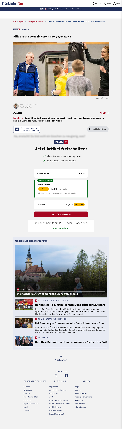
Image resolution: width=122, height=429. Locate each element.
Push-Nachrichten (30, 405)
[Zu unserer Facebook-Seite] (66, 385)
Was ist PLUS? (80, 411)
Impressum (53, 396)
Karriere (78, 399)
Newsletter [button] (64, 9)
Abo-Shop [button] (72, 9)
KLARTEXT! (27, 408)
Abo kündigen (80, 414)
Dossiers (26, 414)
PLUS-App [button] (51, 9)
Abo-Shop (79, 408)
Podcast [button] (57, 9)
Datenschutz (54, 402)
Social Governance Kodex (59, 411)
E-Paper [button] (79, 9)
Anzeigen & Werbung (83, 405)
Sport (21, 21)
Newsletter (27, 399)
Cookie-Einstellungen (57, 399)
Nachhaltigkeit (55, 414)
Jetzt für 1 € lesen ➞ (61, 214)
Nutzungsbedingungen (58, 408)
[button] (43, 9)
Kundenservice (81, 402)
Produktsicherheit (56, 420)
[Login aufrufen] (116, 3)
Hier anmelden (61, 229)
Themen (26, 417)
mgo (77, 396)
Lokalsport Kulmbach (35, 21)
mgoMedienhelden (31, 411)
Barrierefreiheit (55, 417)
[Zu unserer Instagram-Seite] (55, 385)
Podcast (26, 402)
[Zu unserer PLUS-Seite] (16, 29)
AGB (51, 405)
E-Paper (26, 396)
